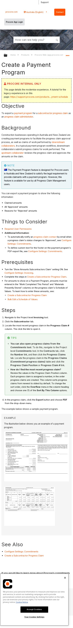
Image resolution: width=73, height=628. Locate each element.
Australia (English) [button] (35, 12)
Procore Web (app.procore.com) (50, 55)
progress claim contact (45, 236)
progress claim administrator (18, 116)
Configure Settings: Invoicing (18, 272)
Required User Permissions (18, 228)
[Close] (65, 578)
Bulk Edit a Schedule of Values (23, 299)
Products (25, 55)
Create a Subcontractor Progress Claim (46, 276)
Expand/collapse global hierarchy (7, 55)
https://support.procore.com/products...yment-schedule (39, 97)
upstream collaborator (12, 153)
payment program (23, 113)
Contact (60, 12)
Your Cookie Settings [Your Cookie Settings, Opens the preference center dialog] (34, 617)
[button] (57, 39)
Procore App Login (14, 22)
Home (13, 55)
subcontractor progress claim (53, 113)
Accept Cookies (34, 609)
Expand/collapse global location (67, 54)
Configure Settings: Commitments (45, 251)
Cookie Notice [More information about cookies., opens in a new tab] (22, 602)
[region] (34, 599)
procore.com (12, 12)
